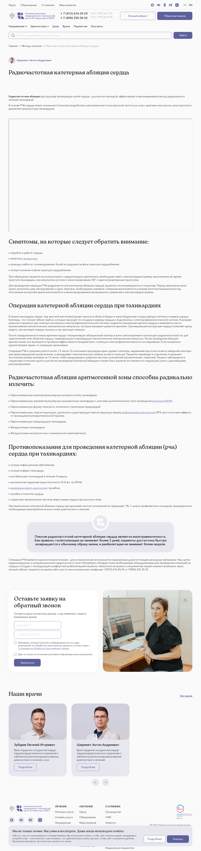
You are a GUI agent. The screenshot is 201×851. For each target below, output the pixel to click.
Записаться (27, 662)
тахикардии (30, 258)
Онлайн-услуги (64, 817)
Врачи (66, 26)
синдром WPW (162, 400)
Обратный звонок (175, 15)
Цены (55, 26)
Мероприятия (67, 5)
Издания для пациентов (119, 847)
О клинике (47, 5)
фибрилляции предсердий (138, 412)
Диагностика (38, 26)
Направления (16, 26)
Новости (110, 822)
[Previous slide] (95, 782)
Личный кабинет (138, 15)
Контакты (97, 26)
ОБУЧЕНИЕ (86, 806)
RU (185, 5)
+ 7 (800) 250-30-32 (74, 18)
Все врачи (186, 695)
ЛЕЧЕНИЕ (61, 806)
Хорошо (178, 838)
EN (190, 5)
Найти (183, 35)
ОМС (108, 817)
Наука (12, 5)
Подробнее (25, 767)
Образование (28, 5)
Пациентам (80, 26)
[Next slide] (105, 782)
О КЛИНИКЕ (113, 806)
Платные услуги (64, 811)
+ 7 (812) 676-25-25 (74, 13)
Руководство (113, 811)
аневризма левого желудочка (28, 488)
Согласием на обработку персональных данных (43, 648)
